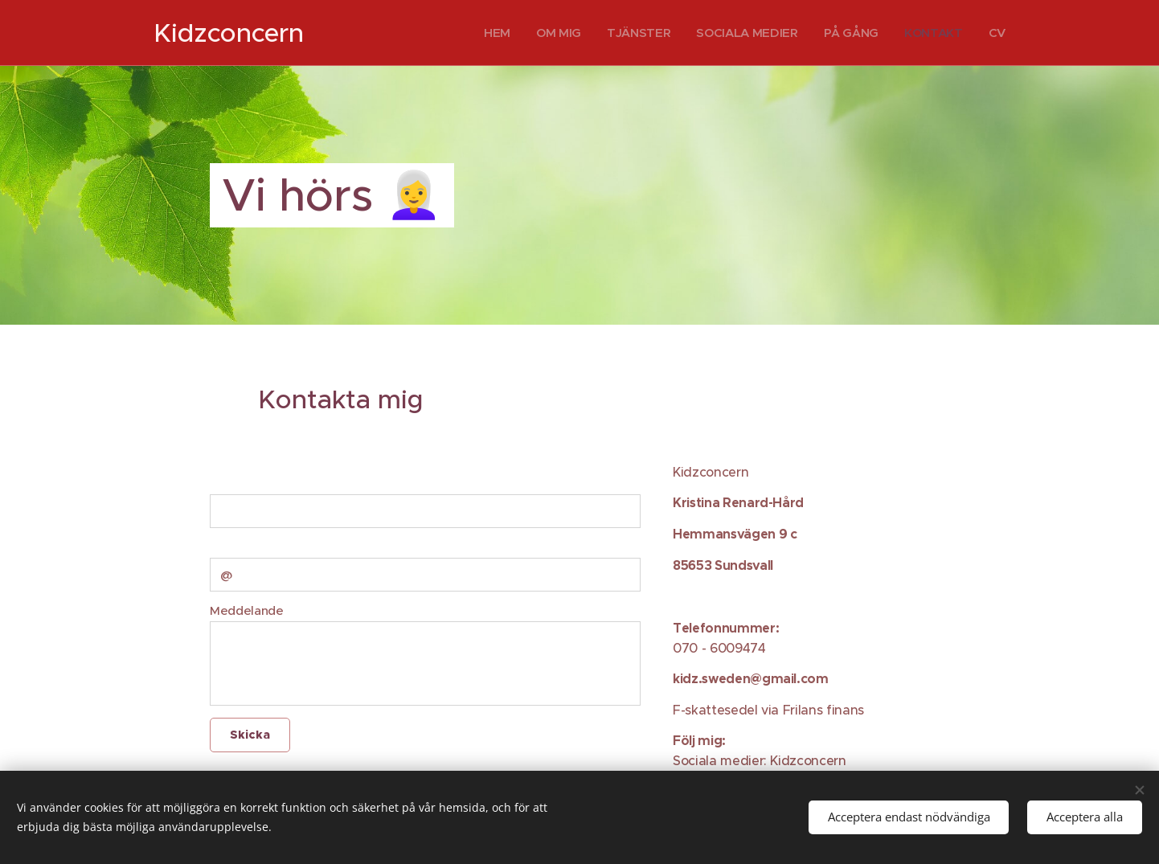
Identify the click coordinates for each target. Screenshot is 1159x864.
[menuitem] (489, 33)
